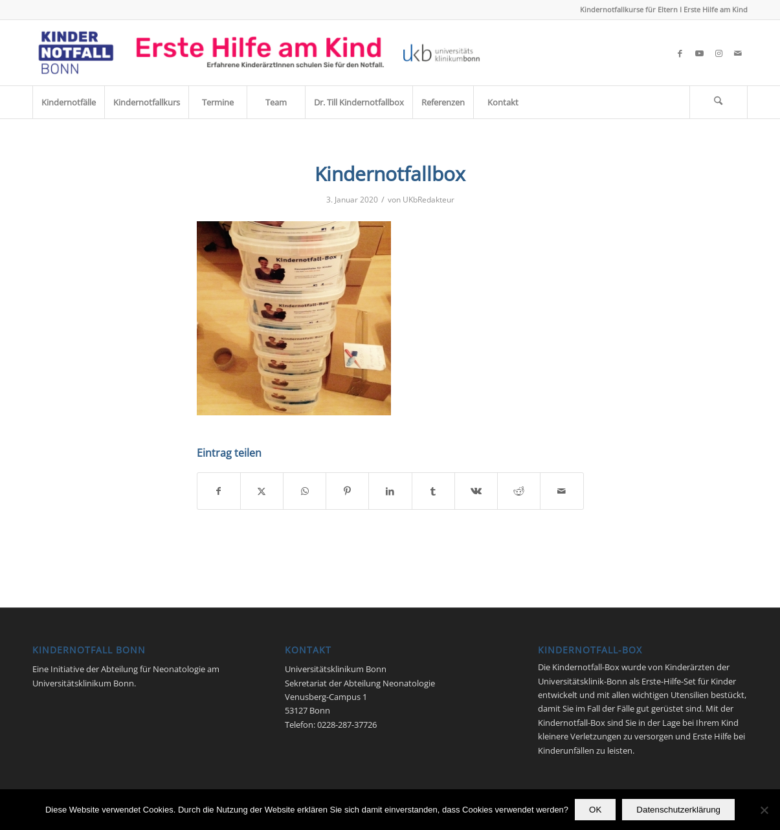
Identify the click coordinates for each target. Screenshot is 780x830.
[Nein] (763, 809)
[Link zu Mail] (738, 53)
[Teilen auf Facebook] (218, 491)
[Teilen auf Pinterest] (347, 491)
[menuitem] (68, 102)
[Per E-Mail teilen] (561, 491)
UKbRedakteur (428, 199)
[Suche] (718, 102)
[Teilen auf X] (262, 491)
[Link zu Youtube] (699, 53)
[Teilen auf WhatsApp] (305, 491)
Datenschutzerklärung (678, 809)
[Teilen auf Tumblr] (433, 491)
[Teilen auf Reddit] (519, 491)
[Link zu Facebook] (679, 53)
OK (595, 809)
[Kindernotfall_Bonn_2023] (259, 52)
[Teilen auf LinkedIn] (390, 491)
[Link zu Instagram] (718, 53)
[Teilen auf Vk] (476, 491)
